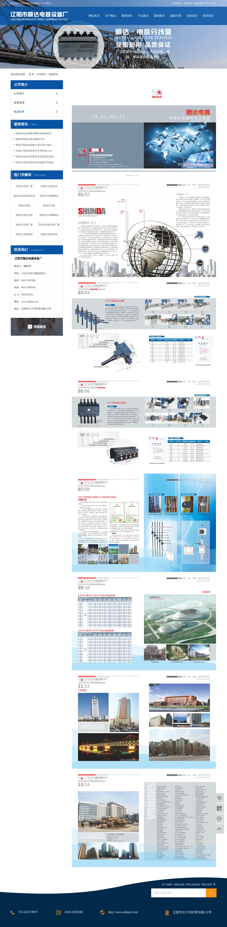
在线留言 (192, 15)
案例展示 (159, 15)
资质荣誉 (19, 102)
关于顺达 (110, 15)
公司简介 (41, 74)
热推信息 (177, 3)
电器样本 (19, 111)
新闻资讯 (126, 15)
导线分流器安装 (193, 884)
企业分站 (187, 3)
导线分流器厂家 (24, 186)
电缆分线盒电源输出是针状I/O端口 (34, 145)
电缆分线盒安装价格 (24, 196)
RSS (207, 3)
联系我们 (208, 15)
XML (214, 3)
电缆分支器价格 (24, 234)
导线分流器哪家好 (49, 196)
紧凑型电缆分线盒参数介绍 (30, 139)
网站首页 (94, 15)
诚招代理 (175, 15)
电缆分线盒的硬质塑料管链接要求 (34, 133)
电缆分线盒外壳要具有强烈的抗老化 (35, 156)
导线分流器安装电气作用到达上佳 (34, 150)
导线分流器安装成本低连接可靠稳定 (35, 162)
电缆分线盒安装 (24, 215)
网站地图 (198, 3)
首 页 (31, 74)
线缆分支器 (49, 205)
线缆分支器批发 (49, 186)
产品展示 (143, 15)
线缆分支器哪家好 (49, 215)
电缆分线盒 (24, 205)
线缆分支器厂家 (24, 224)
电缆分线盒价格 (49, 234)
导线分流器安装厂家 (49, 224)
